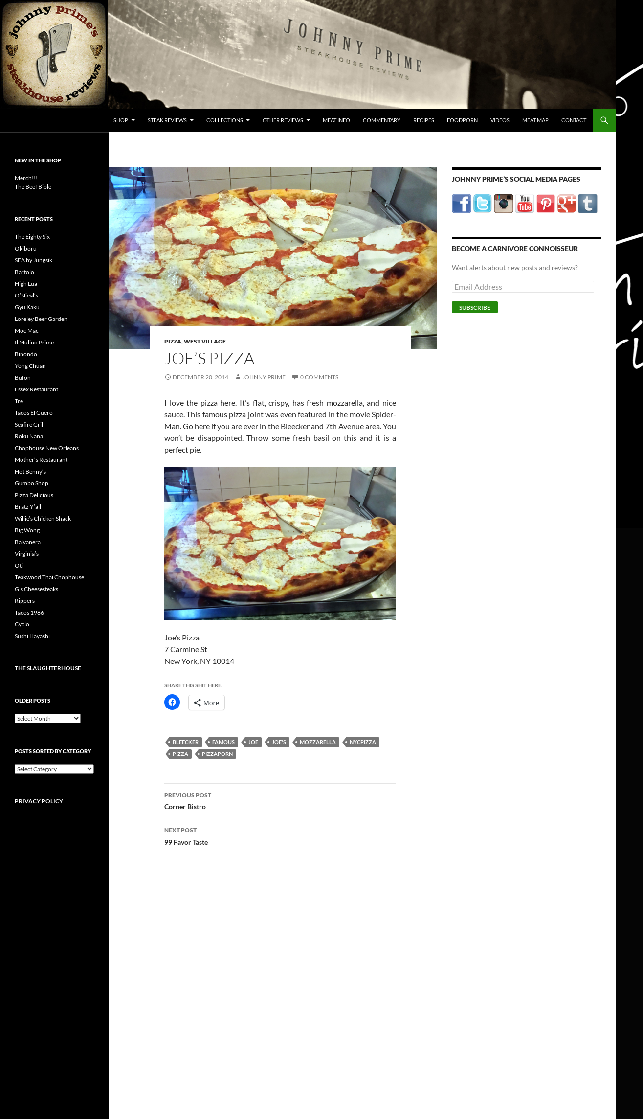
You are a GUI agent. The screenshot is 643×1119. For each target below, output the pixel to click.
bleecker (186, 742)
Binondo (26, 354)
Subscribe (474, 307)
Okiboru (26, 248)
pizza (180, 754)
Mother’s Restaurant (41, 459)
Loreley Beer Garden (41, 318)
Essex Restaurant (36, 389)
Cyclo (22, 624)
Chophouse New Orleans (47, 448)
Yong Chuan (30, 365)
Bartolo (24, 271)
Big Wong (27, 530)
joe (253, 742)
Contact (573, 120)
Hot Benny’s (30, 471)
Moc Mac (27, 330)
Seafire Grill (29, 424)
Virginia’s (27, 553)
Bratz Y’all (28, 506)
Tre (19, 401)
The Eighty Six (32, 236)
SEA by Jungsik (33, 260)
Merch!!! (26, 178)
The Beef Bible (33, 186)
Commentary (381, 120)
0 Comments (319, 377)
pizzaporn (217, 754)
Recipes (423, 120)
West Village (205, 341)
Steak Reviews (167, 120)
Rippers (25, 600)
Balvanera (28, 542)
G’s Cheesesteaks (36, 589)
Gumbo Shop (31, 483)
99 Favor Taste (280, 835)
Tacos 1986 (29, 612)
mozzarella (318, 742)
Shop (120, 120)
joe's (279, 742)
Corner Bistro (280, 800)
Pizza (172, 341)
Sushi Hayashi (32, 635)
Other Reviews (283, 120)
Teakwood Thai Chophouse (49, 577)
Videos (500, 120)
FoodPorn (462, 120)
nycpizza (363, 742)
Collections (224, 120)
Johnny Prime (264, 377)
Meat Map (535, 120)
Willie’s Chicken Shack (43, 518)
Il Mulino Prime (34, 342)
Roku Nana (29, 436)
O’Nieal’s (26, 295)
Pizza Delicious (34, 495)
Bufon (23, 377)
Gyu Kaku (27, 307)
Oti (19, 565)
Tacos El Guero (34, 412)
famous (223, 742)
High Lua (26, 283)
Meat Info (336, 120)
